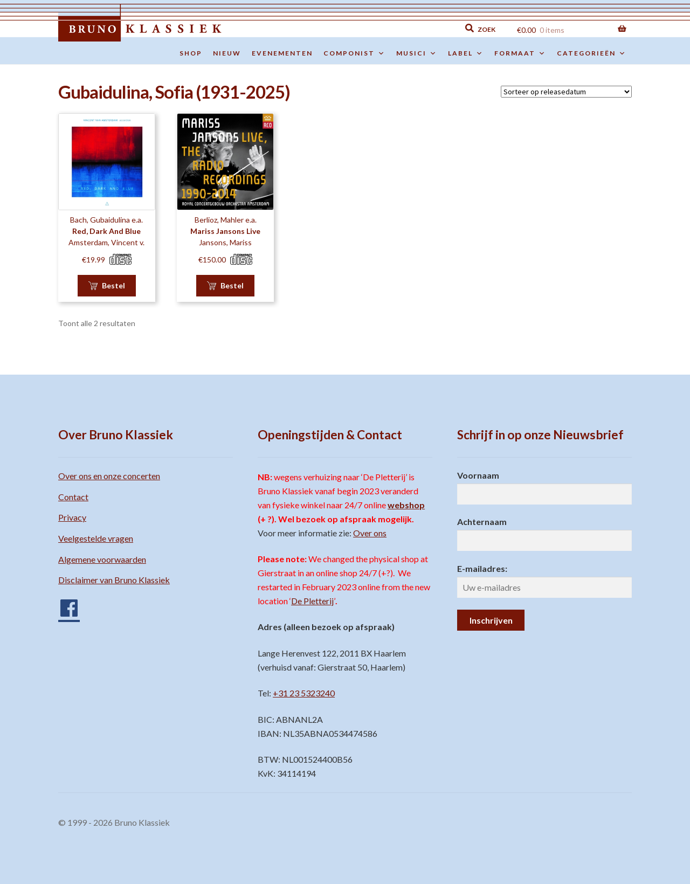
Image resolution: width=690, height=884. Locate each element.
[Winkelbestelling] (566, 92)
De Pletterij (312, 601)
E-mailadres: (482, 568)
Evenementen (282, 53)
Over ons (370, 533)
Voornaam (478, 475)
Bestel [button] (113, 285)
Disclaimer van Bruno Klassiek (114, 580)
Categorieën (591, 53)
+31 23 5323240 (304, 693)
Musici (416, 53)
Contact (73, 497)
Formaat (520, 53)
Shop (191, 53)
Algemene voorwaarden (102, 559)
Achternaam (482, 521)
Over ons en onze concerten (109, 476)
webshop (406, 505)
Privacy (72, 517)
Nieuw (227, 53)
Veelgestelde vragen (95, 538)
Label (466, 53)
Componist (354, 53)
